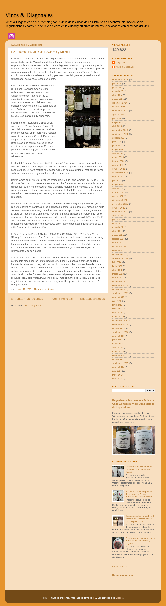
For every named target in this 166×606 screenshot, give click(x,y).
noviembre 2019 (120, 285)
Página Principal (62, 298)
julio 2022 (117, 180)
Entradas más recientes (27, 298)
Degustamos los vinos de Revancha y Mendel (40, 52)
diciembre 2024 (119, 103)
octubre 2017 (118, 359)
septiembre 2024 (120, 110)
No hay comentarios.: (44, 289)
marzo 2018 (118, 351)
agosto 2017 (118, 367)
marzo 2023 (118, 157)
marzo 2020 (118, 274)
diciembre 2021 (119, 200)
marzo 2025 (118, 99)
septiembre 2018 (120, 332)
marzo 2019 (118, 316)
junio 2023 (117, 145)
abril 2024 (117, 126)
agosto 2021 (118, 215)
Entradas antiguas (92, 298)
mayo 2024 (117, 122)
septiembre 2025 (120, 79)
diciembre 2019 (119, 281)
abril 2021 (117, 231)
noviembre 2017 (120, 355)
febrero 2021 (118, 239)
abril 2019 (117, 312)
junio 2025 (117, 87)
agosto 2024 (118, 114)
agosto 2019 (118, 297)
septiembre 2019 (120, 293)
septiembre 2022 (120, 173)
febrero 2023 (118, 161)
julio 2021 (117, 219)
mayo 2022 (117, 184)
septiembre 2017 (120, 363)
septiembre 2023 (120, 134)
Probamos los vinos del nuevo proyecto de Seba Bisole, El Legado (140, 540)
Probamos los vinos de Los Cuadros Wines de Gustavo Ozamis (138, 469)
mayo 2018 (117, 343)
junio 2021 (117, 223)
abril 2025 (117, 95)
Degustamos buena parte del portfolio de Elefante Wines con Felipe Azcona (139, 518)
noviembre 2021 (120, 204)
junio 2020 (117, 266)
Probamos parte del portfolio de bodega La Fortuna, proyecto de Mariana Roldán (139, 494)
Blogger (119, 598)
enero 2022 (117, 196)
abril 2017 (117, 378)
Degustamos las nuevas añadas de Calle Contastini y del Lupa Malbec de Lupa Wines (133, 404)
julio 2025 (117, 83)
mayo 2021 (117, 227)
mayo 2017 (117, 375)
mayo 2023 (117, 149)
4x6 (94, 598)
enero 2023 (117, 165)
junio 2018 (117, 340)
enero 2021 (117, 242)
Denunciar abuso (122, 575)
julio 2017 (117, 371)
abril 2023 (117, 153)
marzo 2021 (118, 235)
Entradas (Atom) (33, 305)
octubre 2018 (118, 328)
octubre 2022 (118, 169)
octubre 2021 (118, 208)
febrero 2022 (118, 192)
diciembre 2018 (119, 320)
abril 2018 (117, 347)
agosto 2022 (118, 176)
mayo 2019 (117, 309)
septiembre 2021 (120, 211)
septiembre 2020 (120, 258)
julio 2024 (117, 118)
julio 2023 (117, 142)
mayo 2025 (117, 91)
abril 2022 (117, 188)
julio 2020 (117, 262)
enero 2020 (117, 277)
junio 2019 (117, 305)
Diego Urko (120, 62)
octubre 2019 (118, 289)
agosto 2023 (118, 138)
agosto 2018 (118, 336)
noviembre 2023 (120, 130)
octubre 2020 (118, 254)
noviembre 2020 (120, 250)
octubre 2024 (118, 106)
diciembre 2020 (119, 246)
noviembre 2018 (120, 324)
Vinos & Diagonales (29, 15)
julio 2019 (117, 301)
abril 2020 (117, 270)
